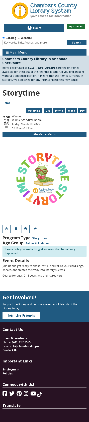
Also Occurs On (44, 134)
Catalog (11, 38)
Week (71, 110)
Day (82, 110)
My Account (76, 26)
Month (59, 110)
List (47, 110)
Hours (39, 28)
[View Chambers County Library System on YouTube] (33, 394)
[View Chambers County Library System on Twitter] (12, 394)
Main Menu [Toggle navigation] (16, 52)
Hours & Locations (15, 338)
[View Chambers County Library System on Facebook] (5, 394)
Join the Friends (21, 315)
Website (26, 38)
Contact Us (10, 350)
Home (7, 103)
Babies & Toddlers (38, 243)
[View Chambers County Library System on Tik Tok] (39, 394)
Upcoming (34, 110)
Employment (11, 369)
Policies (8, 373)
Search (76, 42)
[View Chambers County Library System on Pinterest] (19, 394)
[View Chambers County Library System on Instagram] (26, 394)
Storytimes (39, 238)
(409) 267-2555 (21, 342)
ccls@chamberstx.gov (24, 346)
